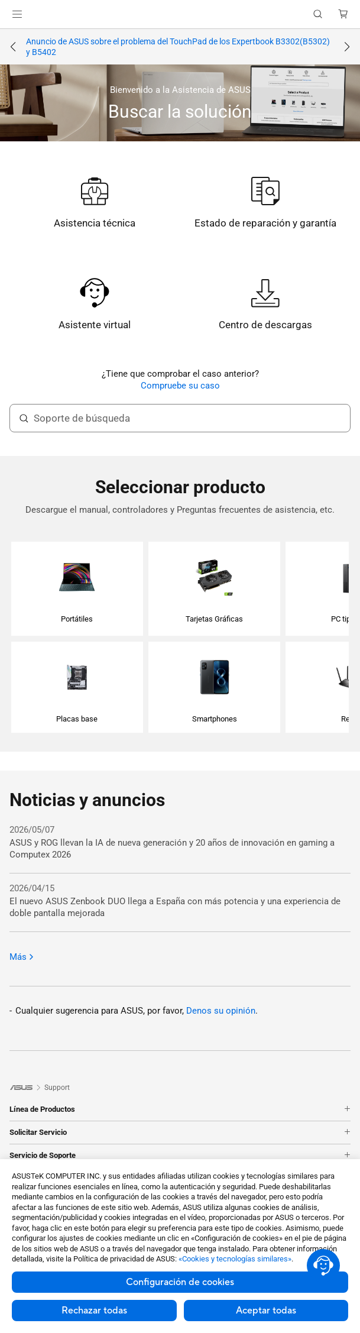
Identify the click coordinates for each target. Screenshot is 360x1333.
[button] (17, 14)
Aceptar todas (266, 1310)
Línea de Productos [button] (180, 1109)
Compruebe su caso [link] (180, 385)
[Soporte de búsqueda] (24, 418)
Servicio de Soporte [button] (180, 1155)
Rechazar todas (94, 1310)
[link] (180, 14)
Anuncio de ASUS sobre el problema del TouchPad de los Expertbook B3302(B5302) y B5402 (178, 47)
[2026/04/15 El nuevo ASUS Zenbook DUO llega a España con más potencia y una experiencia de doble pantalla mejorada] (180, 901)
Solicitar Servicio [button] (180, 1132)
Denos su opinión (220, 1010)
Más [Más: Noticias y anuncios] (22, 957)
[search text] (180, 418)
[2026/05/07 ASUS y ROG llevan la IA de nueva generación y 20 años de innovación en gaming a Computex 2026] (180, 842)
